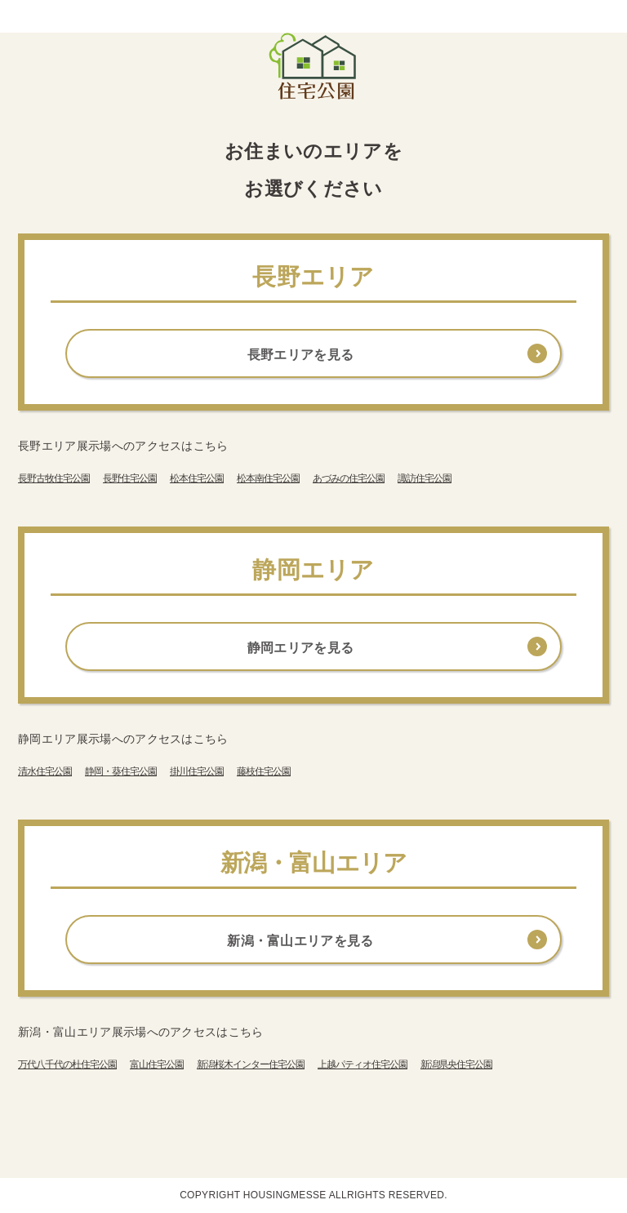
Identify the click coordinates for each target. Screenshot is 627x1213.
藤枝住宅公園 (264, 771)
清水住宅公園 (45, 771)
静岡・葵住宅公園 (121, 771)
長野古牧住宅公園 (54, 478)
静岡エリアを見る (300, 648)
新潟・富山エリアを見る (300, 941)
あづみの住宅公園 (349, 478)
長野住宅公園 (130, 478)
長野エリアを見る (300, 355)
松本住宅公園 (197, 478)
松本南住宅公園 (268, 478)
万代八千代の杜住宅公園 (67, 1064)
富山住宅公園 (157, 1064)
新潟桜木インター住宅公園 (251, 1064)
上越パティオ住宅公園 (362, 1064)
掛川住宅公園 (197, 771)
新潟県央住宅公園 (456, 1064)
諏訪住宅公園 (424, 478)
